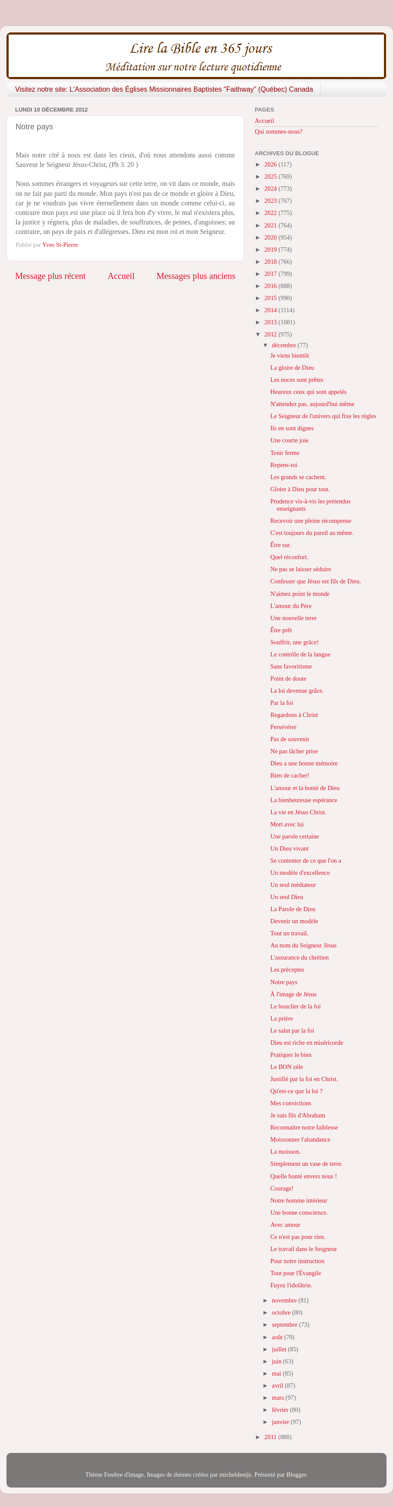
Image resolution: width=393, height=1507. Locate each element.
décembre (285, 345)
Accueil (121, 276)
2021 (271, 225)
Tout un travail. (289, 933)
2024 (271, 188)
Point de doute (288, 678)
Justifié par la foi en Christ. (304, 1078)
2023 (271, 200)
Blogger (296, 1474)
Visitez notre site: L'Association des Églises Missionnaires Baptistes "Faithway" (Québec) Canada (164, 89)
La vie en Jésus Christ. (298, 812)
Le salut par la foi (292, 1030)
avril (278, 1385)
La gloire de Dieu (292, 367)
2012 (271, 334)
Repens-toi (283, 464)
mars (279, 1397)
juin (277, 1361)
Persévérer (283, 726)
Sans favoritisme (291, 666)
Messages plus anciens (196, 276)
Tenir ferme (284, 452)
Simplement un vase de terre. (306, 1163)
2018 (271, 261)
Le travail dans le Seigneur (303, 1248)
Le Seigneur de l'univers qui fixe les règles (323, 416)
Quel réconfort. (289, 557)
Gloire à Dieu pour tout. (300, 489)
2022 (271, 212)
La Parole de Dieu (292, 908)
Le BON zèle (286, 1066)
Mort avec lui (287, 824)
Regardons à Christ (294, 714)
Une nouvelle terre (293, 617)
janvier (281, 1421)
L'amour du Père (290, 605)
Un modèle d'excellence (300, 872)
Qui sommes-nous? (279, 131)
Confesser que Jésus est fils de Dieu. (315, 581)
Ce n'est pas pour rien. (298, 1236)
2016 (271, 285)
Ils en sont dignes (292, 428)
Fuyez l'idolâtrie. (291, 1285)
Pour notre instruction (297, 1260)
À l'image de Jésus (293, 994)
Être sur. (280, 544)
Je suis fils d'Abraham (297, 1115)
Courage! (282, 1188)
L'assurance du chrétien (299, 957)
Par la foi (281, 702)
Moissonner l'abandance (300, 1139)
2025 (271, 176)
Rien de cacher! (289, 775)
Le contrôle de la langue (300, 654)
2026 (271, 164)
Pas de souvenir (289, 739)
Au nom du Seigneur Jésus (303, 945)
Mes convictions (290, 1103)
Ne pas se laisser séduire (300, 569)
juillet (280, 1349)
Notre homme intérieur (298, 1200)
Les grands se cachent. (298, 477)
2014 (271, 310)
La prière (281, 1018)
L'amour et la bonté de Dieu (304, 787)
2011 (271, 1436)
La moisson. (285, 1151)
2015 (271, 297)
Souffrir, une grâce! (294, 642)
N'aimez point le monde (300, 593)
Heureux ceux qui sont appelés (308, 391)
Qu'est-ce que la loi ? (296, 1091)
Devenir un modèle (294, 921)
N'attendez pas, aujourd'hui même (312, 403)
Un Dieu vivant (289, 848)
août (278, 1337)
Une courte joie (289, 440)
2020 (271, 237)
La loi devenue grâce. (297, 690)
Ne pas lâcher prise (294, 751)
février (281, 1409)
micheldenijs (235, 1474)
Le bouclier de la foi (295, 1006)
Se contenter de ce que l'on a (305, 860)
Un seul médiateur (293, 884)
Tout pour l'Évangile (295, 1273)
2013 (271, 322)
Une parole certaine (294, 836)
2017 (271, 273)
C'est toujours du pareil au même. (312, 532)
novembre (285, 1300)
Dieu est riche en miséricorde (306, 1042)
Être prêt (281, 630)
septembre (285, 1324)
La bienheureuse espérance (303, 800)
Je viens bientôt (289, 355)
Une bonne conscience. (299, 1212)
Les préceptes (287, 969)
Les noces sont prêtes (296, 379)
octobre (282, 1312)
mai (277, 1373)
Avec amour (285, 1224)
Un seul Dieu (286, 896)
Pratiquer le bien (290, 1054)
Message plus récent (50, 276)
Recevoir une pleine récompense (310, 520)
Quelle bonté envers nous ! (303, 1176)
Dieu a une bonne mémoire (304, 763)
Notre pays (284, 982)
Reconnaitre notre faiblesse (304, 1127)
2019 (271, 249)
